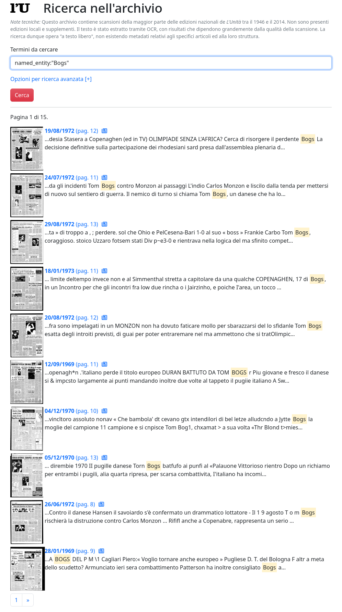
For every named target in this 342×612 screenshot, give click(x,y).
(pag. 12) (72, 131)
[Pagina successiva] (28, 600)
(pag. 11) (72, 177)
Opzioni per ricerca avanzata (51, 79)
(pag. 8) (70, 504)
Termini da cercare (34, 49)
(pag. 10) (72, 411)
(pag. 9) (70, 551)
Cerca (22, 95)
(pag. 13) (72, 224)
